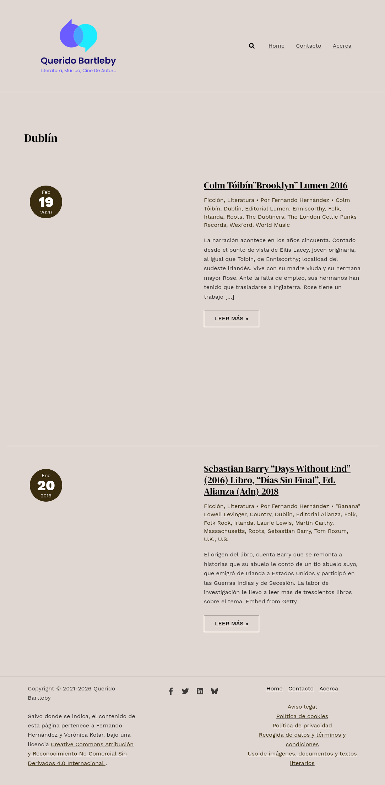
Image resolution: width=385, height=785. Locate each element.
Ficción (214, 200)
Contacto (301, 688)
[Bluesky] (214, 691)
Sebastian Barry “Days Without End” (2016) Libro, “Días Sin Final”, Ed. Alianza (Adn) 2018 (277, 480)
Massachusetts (224, 531)
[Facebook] (171, 691)
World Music (273, 224)
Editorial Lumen (267, 208)
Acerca (328, 688)
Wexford (240, 224)
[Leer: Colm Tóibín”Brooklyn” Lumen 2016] (105, 303)
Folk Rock (217, 522)
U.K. (209, 539)
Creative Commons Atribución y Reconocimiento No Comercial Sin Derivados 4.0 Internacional (81, 754)
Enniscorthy (308, 208)
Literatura (240, 200)
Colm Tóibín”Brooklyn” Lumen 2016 (276, 185)
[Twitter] (185, 691)
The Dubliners (265, 216)
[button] (252, 46)
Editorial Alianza (318, 514)
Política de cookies (302, 716)
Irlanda (213, 216)
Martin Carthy (313, 522)
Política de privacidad (302, 725)
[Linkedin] (200, 691)
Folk (334, 208)
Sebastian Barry (289, 531)
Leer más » (237, 321)
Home (274, 688)
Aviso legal (302, 706)
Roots (235, 216)
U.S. (223, 539)
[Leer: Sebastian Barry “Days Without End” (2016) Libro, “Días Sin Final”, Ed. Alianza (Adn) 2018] (71, 533)
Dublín (233, 208)
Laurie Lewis (274, 522)
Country (260, 514)
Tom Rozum (330, 531)
